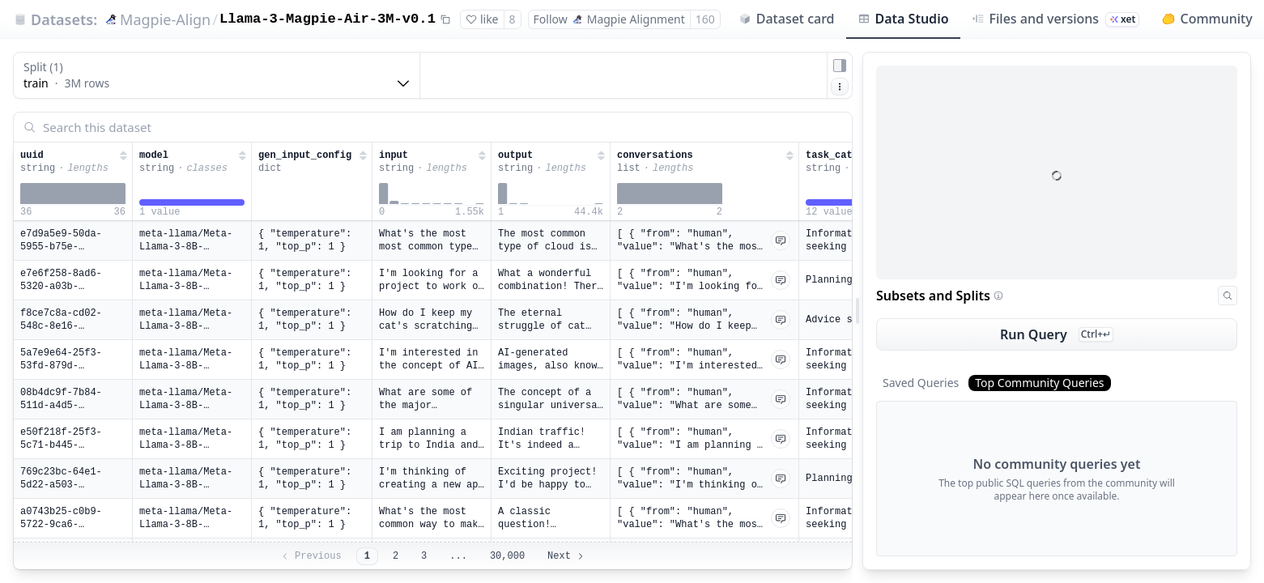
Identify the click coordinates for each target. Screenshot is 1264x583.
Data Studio (903, 19)
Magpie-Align (165, 19)
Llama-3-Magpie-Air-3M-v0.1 (327, 19)
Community (1207, 19)
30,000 (507, 556)
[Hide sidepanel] (839, 65)
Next (566, 556)
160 (705, 19)
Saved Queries (921, 382)
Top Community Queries (1039, 382)
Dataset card (786, 19)
